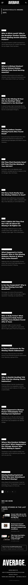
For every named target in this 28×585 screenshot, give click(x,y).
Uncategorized (6, 472)
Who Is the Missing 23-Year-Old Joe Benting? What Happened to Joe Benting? (12, 101)
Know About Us (13, 570)
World (4, 30)
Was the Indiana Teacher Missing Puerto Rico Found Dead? (12, 132)
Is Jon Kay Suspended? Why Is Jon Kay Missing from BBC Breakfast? (13, 287)
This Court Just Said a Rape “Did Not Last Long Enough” (18, 537)
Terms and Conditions (8, 576)
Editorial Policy (21, 576)
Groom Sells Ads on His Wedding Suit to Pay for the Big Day (18, 515)
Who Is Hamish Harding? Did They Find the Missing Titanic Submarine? (13, 379)
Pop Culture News (6, 249)
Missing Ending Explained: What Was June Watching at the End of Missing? (13, 477)
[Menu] (2, 2)
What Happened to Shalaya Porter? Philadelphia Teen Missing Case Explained (12, 412)
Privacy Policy (13, 574)
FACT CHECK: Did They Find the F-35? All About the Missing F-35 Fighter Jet (12, 224)
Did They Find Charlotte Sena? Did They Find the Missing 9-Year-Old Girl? (13, 164)
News (3, 63)
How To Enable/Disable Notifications (13, 572)
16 (12, 491)
